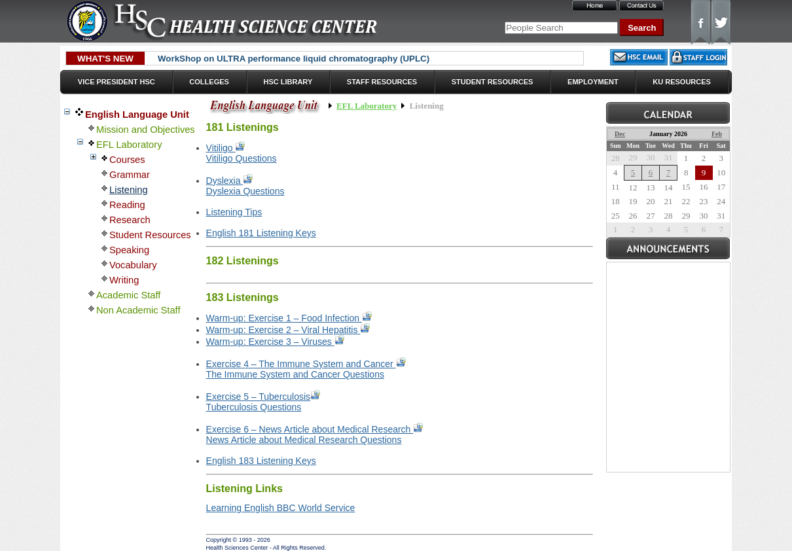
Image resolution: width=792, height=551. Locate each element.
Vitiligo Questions (241, 158)
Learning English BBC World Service (280, 508)
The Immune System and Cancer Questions (295, 374)
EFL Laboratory (129, 144)
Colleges (209, 82)
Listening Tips (234, 212)
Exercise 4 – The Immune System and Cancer (306, 364)
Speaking (129, 250)
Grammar (129, 174)
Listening (128, 190)
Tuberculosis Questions (254, 407)
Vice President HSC (116, 82)
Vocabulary (133, 265)
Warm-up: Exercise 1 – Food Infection (289, 318)
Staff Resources (382, 82)
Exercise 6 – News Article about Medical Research (314, 429)
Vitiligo (225, 148)
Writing (124, 280)
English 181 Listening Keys (261, 233)
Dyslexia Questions (245, 191)
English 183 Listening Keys (261, 460)
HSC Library (287, 82)
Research (130, 220)
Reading (127, 205)
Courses (127, 159)
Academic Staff (128, 295)
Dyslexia (229, 180)
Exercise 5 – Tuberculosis (263, 396)
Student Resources (492, 82)
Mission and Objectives (145, 129)
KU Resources (682, 82)
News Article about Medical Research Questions (304, 440)
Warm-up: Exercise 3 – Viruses (275, 341)
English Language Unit (137, 114)
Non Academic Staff (138, 310)
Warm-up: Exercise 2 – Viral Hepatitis (288, 330)
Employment (593, 82)
